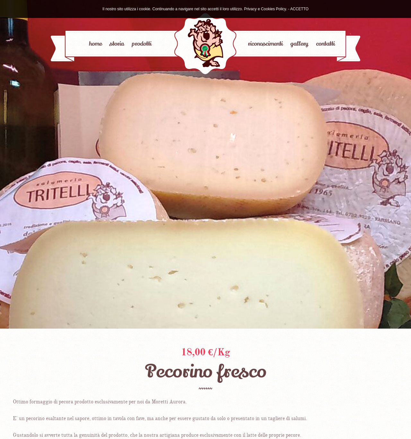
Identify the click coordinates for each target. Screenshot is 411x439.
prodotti (141, 43)
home (95, 43)
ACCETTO (299, 9)
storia (116, 43)
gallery (299, 43)
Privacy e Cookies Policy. (265, 9)
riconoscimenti (265, 43)
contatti (325, 43)
